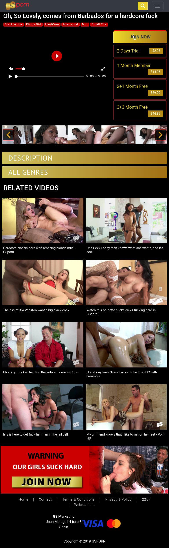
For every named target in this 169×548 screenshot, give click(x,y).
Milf (85, 24)
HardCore (52, 24)
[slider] (49, 76)
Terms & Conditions (78, 499)
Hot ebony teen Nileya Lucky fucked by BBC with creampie (121, 374)
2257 (146, 499)
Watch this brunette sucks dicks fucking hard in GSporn (121, 312)
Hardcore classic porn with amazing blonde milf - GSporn (39, 250)
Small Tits (99, 24)
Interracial (70, 24)
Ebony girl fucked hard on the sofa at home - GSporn (41, 372)
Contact (45, 499)
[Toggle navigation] (157, 6)
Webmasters (84, 505)
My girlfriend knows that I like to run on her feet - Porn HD (125, 436)
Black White (13, 24)
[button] (8, 135)
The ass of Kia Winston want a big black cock (36, 310)
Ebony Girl (33, 24)
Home (23, 499)
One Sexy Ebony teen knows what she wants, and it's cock (124, 250)
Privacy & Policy (118, 499)
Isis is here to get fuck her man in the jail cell (35, 434)
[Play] (10, 76)
